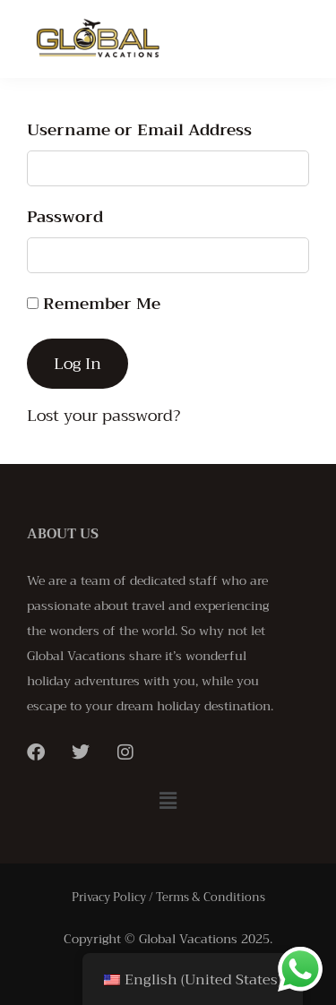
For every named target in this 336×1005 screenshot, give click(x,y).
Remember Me (93, 303)
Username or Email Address (139, 130)
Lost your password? (103, 415)
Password (65, 216)
